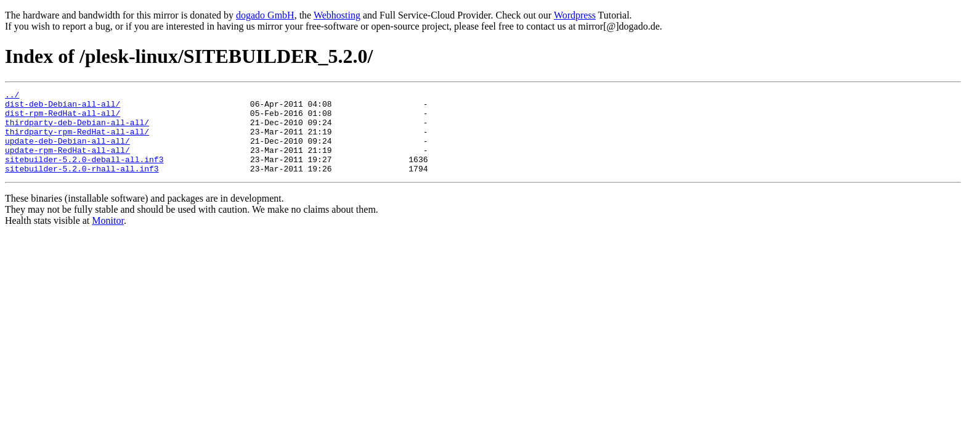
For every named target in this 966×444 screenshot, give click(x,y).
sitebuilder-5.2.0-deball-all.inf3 (84, 173)
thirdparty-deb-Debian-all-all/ (77, 129)
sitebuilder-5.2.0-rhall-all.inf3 (82, 185)
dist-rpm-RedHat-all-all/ (62, 118)
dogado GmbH (265, 15)
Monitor (108, 237)
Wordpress (575, 15)
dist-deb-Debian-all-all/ (62, 107)
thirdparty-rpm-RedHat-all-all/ (77, 140)
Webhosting (337, 15)
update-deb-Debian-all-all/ (67, 151)
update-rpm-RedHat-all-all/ (67, 162)
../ (12, 96)
